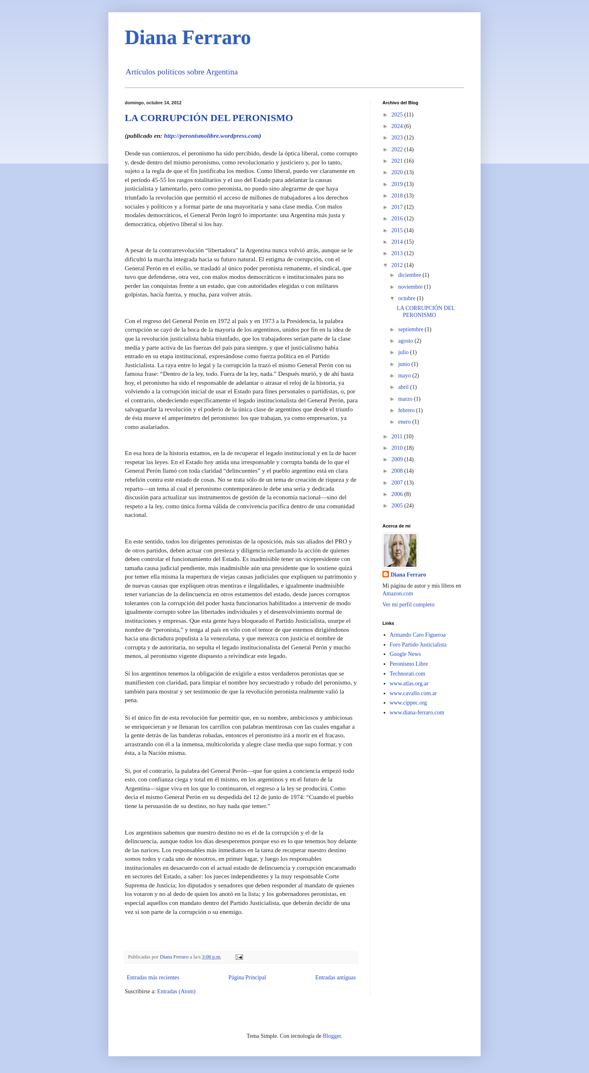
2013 (398, 253)
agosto (406, 341)
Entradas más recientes (153, 977)
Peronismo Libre (409, 664)
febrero (407, 410)
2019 (398, 184)
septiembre (411, 329)
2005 (398, 506)
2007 (398, 483)
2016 (398, 218)
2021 (398, 161)
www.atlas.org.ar (409, 683)
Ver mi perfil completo (408, 605)
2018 (398, 196)
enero (405, 422)
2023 (398, 138)
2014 (398, 242)
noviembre (411, 287)
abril (404, 387)
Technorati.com (407, 674)
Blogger (332, 1036)
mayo (405, 376)
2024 (398, 126)
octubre (407, 298)
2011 (397, 436)
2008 (398, 471)
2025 (398, 115)
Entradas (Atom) (176, 991)
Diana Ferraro (188, 37)
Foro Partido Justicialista (418, 645)
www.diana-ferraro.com (417, 712)
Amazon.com (397, 593)
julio (404, 352)
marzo (406, 399)
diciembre (410, 275)
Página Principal (247, 977)
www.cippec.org (408, 703)
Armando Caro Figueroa (418, 635)
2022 (398, 149)
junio (404, 364)
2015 (398, 230)
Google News (405, 654)
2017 (398, 207)
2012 (398, 265)
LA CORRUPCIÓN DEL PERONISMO (209, 117)
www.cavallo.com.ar (413, 693)
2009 (398, 459)
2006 (398, 494)
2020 (398, 172)
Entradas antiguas (335, 977)
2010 (398, 448)
